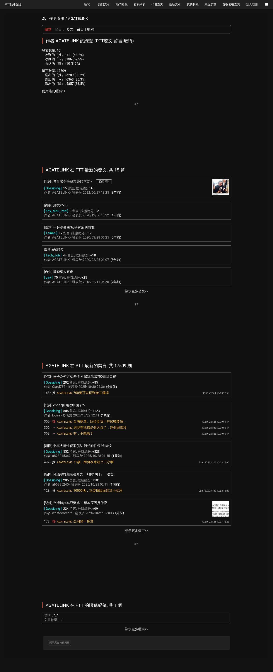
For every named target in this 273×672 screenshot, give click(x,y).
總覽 (48, 29)
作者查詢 (56, 18)
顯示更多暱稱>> (136, 629)
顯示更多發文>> (136, 291)
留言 (80, 29)
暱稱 (90, 29)
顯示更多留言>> (136, 531)
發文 (69, 29)
